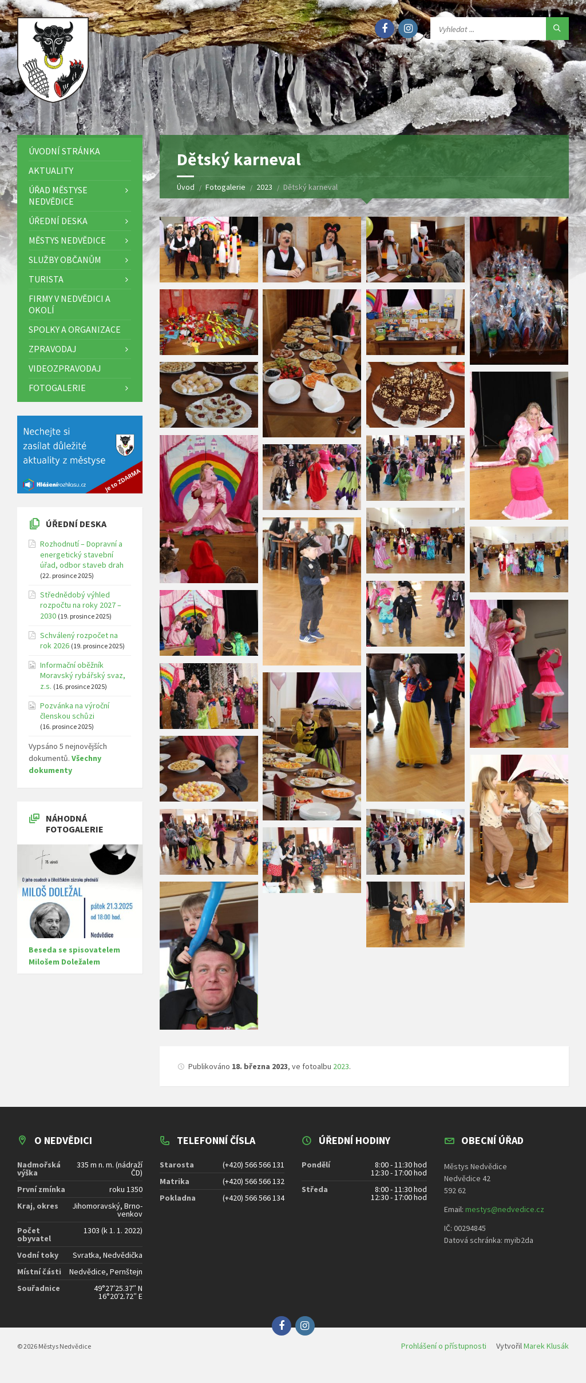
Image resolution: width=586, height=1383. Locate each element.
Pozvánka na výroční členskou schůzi (74, 718)
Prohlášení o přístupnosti (443, 1354)
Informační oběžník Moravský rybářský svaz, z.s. (82, 683)
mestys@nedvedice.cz (504, 1217)
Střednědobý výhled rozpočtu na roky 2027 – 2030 (80, 612)
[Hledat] (557, 28)
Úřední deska (76, 531)
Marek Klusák (546, 1354)
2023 (341, 1074)
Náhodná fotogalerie (75, 831)
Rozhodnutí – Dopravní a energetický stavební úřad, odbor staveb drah (82, 562)
